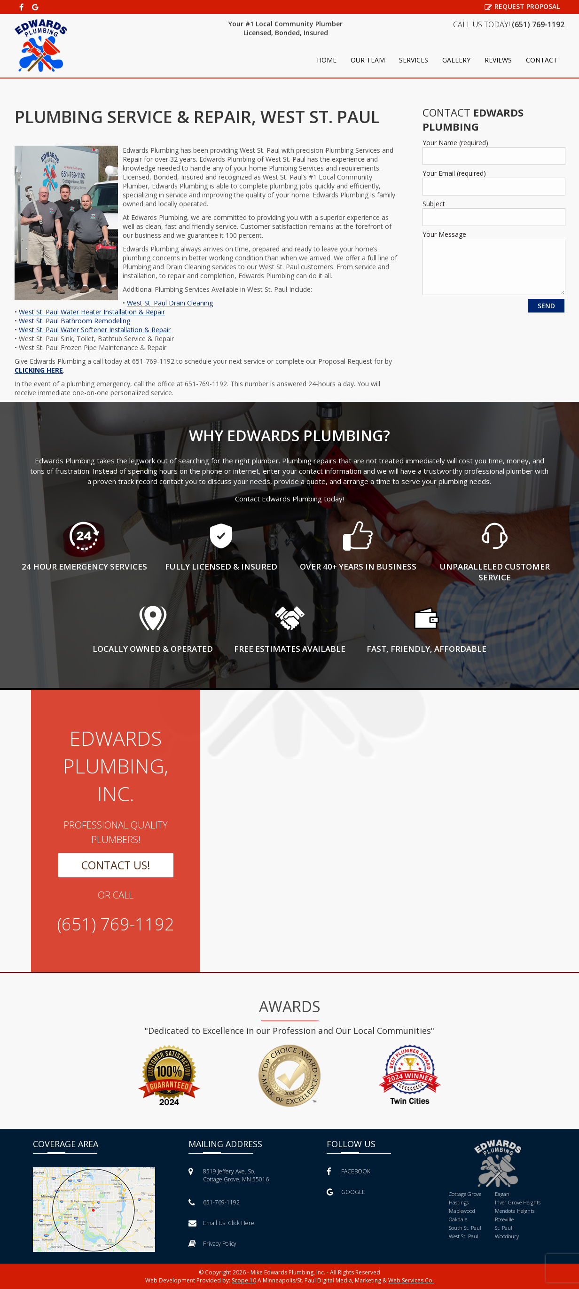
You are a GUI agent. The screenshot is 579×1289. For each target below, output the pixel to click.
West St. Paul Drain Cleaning (170, 302)
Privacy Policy (212, 1244)
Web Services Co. (411, 1280)
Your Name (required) (455, 142)
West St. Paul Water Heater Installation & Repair (92, 311)
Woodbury (507, 1236)
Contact (541, 59)
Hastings (459, 1202)
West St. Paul (463, 1236)
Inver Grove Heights (517, 1202)
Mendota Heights (514, 1210)
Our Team (368, 59)
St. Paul (503, 1227)
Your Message (444, 234)
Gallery (456, 59)
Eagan (502, 1193)
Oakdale (458, 1219)
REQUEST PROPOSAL (522, 6)
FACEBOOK (348, 1171)
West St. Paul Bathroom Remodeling (74, 320)
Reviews (498, 59)
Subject (434, 203)
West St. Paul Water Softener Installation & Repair (95, 329)
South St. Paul (465, 1227)
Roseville (504, 1219)
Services (413, 59)
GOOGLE (346, 1192)
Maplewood (462, 1210)
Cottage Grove (465, 1193)
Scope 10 (244, 1280)
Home (326, 59)
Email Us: (221, 1223)
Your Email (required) (454, 173)
